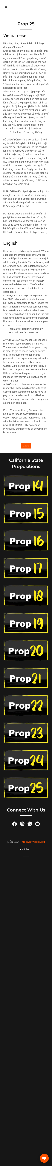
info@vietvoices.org (33, 841)
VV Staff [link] (26, 849)
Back (26, 446)
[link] (14, 824)
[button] (6, 6)
